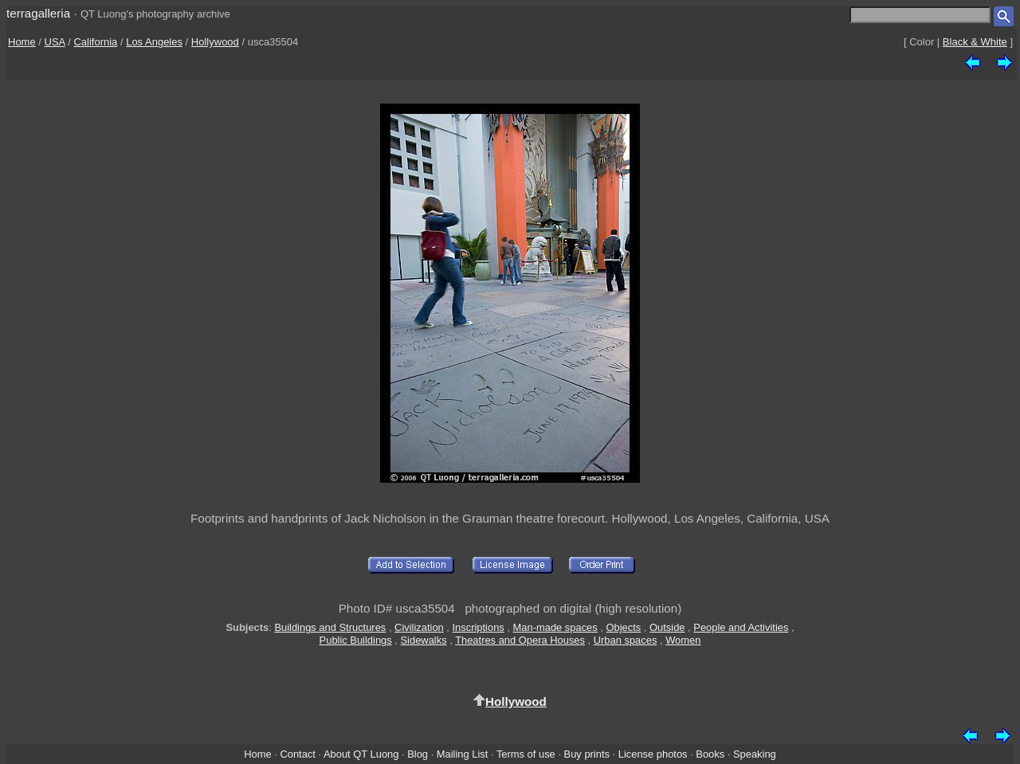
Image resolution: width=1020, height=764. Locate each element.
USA (55, 42)
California (95, 42)
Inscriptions (478, 627)
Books (710, 754)
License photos (653, 754)
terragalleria (38, 13)
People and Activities (740, 627)
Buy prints (587, 754)
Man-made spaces (555, 627)
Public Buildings (356, 640)
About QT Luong (361, 754)
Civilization (419, 627)
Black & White (975, 42)
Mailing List (462, 754)
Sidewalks (423, 640)
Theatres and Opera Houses (520, 640)
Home (22, 42)
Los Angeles (154, 42)
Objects (623, 627)
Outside (667, 627)
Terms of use (525, 754)
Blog (417, 754)
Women (682, 640)
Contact (297, 754)
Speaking (754, 754)
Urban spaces (625, 640)
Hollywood (215, 42)
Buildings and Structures (330, 627)
